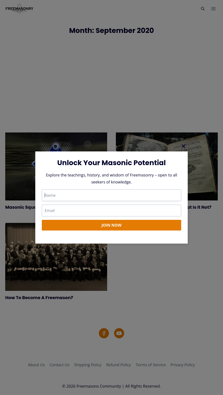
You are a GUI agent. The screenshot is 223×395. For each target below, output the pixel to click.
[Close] (183, 146)
